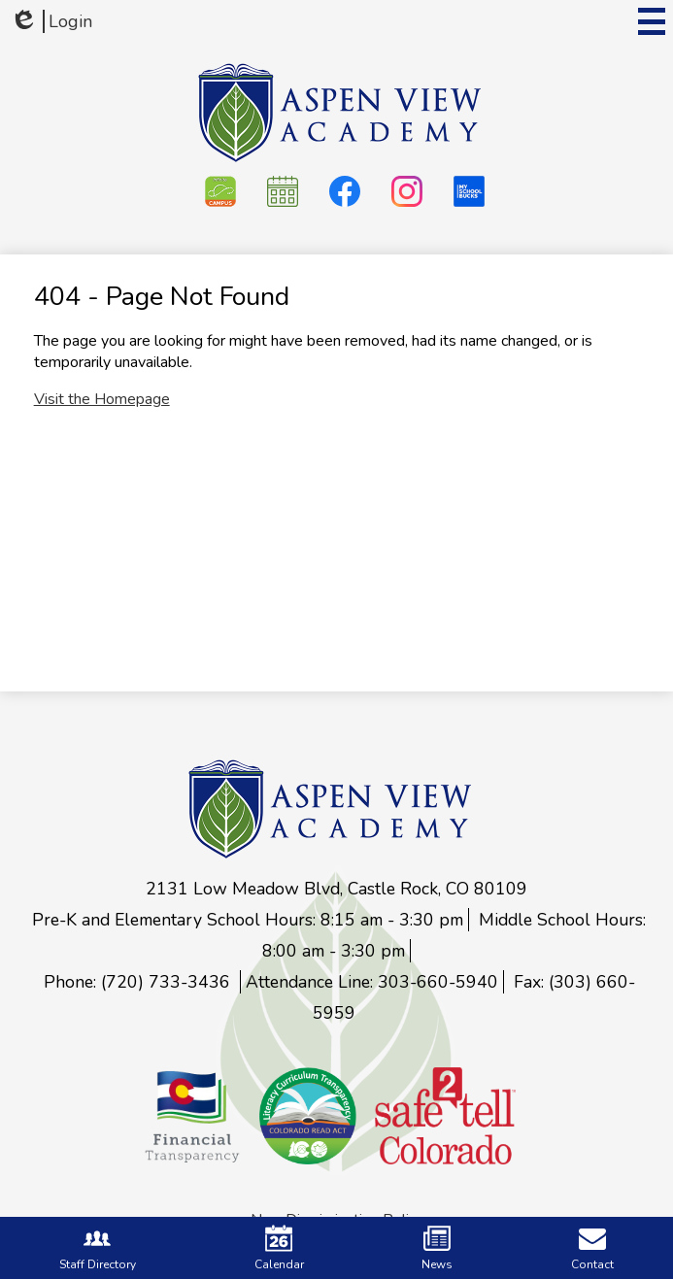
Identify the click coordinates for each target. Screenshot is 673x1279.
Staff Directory (97, 1248)
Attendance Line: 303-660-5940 (372, 981)
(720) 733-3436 (168, 981)
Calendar (279, 1248)
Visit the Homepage (102, 399)
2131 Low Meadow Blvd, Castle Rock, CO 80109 (336, 888)
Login (51, 21)
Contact (592, 1248)
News (437, 1248)
